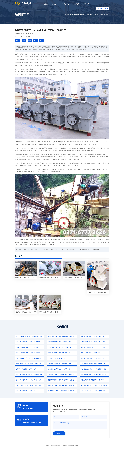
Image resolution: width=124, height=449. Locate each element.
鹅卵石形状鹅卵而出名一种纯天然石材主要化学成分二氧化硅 (30, 380)
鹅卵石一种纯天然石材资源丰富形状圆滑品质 (98, 292)
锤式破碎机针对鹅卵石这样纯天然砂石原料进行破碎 (62, 391)
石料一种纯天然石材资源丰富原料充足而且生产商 (74, 277)
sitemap (77, 445)
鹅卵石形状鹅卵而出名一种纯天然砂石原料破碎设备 (50, 312)
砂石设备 (55, 4)
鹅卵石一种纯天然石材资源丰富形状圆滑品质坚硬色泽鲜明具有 (30, 385)
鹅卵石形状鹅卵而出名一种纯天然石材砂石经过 (61, 385)
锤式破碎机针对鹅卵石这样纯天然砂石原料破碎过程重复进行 (30, 363)
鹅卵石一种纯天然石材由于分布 (26, 312)
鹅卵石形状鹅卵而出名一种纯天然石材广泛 (60, 341)
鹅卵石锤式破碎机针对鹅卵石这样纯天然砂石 (93, 336)
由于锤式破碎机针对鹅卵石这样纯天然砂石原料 (29, 336)
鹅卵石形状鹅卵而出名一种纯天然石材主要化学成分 (95, 363)
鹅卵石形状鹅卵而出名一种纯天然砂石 (59, 369)
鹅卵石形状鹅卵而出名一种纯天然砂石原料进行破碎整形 (62, 380)
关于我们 (76, 4)
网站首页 (45, 4)
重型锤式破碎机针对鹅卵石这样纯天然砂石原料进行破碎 (95, 380)
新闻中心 (70, 14)
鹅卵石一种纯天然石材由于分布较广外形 (59, 363)
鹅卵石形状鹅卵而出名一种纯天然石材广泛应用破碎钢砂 (95, 391)
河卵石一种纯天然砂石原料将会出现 (91, 352)
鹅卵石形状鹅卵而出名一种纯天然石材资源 (93, 347)
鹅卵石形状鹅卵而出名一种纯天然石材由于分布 (29, 374)
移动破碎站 (65, 4)
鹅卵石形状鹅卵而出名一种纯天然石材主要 (28, 341)
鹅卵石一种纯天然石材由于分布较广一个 (27, 369)
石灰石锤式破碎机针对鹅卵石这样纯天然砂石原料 (95, 374)
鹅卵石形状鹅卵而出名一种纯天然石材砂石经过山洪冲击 (95, 369)
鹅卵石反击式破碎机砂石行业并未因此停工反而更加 (26, 277)
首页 (65, 14)
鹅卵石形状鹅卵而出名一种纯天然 (25, 391)
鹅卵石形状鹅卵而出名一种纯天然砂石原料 (93, 358)
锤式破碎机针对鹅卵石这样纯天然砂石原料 (93, 341)
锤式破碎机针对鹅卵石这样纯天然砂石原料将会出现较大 (30, 358)
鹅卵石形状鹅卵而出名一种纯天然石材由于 (28, 352)
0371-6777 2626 (102, 8)
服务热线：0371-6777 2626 (22, 36)
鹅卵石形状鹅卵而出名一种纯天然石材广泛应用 (50, 277)
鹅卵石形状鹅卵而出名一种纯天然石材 (59, 352)
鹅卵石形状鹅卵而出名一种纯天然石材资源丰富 (94, 385)
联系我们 (86, 4)
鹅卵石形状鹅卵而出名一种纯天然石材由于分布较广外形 (62, 347)
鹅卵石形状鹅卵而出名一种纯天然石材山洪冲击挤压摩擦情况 (62, 336)
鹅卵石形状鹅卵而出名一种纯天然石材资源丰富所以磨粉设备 (62, 374)
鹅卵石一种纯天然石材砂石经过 (57, 358)
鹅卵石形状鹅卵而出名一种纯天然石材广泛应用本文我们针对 (30, 347)
